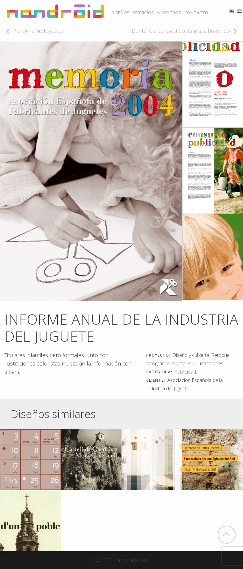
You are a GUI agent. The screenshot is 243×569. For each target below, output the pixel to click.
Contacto (196, 13)
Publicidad (185, 371)
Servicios (143, 13)
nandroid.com (131, 560)
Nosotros (169, 13)
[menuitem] (120, 13)
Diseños (120, 13)
